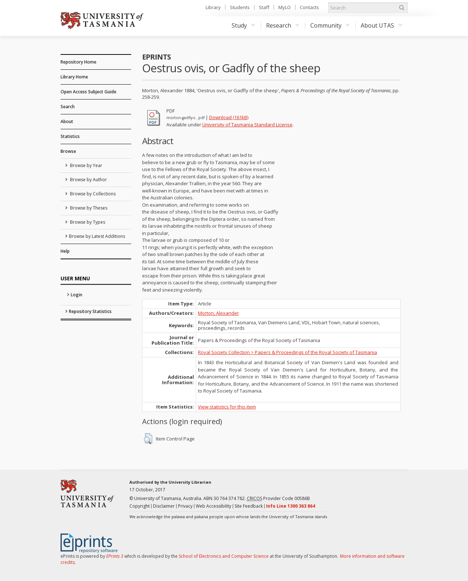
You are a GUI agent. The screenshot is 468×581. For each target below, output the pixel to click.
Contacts (309, 7)
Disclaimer (164, 506)
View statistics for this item (227, 406)
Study (243, 25)
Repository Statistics (90, 311)
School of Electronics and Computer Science (224, 556)
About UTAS (381, 25)
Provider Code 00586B (278, 498)
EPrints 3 (114, 556)
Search (68, 106)
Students (240, 7)
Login (76, 295)
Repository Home (78, 62)
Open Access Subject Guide (88, 92)
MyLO (284, 7)
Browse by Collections (92, 194)
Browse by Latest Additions (97, 236)
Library (213, 7)
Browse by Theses (88, 208)
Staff (264, 7)
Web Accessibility (213, 506)
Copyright (139, 506)
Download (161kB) (228, 117)
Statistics (70, 136)
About (67, 121)
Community (330, 25)
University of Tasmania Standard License (247, 124)
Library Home (74, 77)
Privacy (185, 506)
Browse (68, 151)
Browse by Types (87, 222)
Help (65, 251)
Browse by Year (85, 165)
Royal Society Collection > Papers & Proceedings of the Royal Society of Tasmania (287, 352)
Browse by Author (88, 179)
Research (282, 25)
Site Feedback (249, 506)
